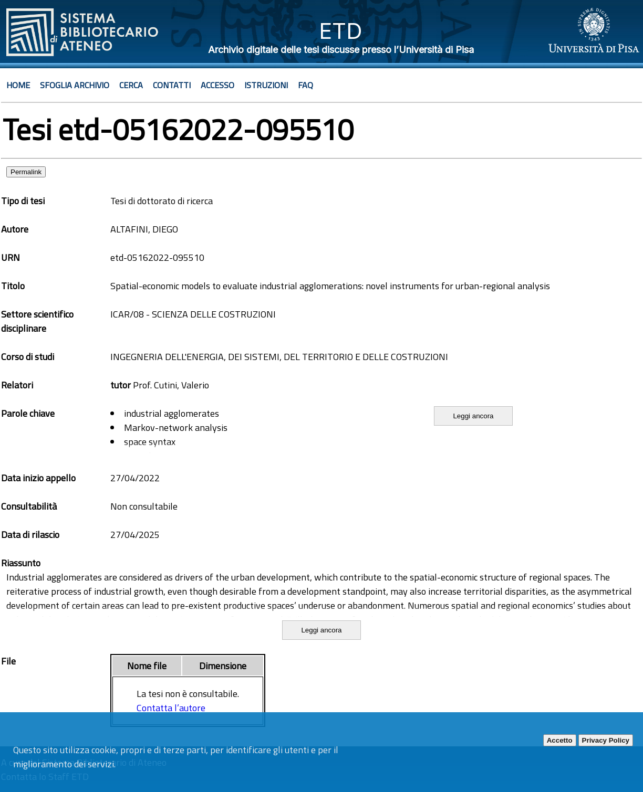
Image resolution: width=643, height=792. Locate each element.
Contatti (172, 85)
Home (18, 85)
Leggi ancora (473, 416)
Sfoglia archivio (74, 85)
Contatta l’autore (171, 708)
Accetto (560, 740)
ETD (340, 30)
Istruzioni (266, 85)
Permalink (26, 172)
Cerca (131, 85)
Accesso (217, 85)
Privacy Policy (605, 740)
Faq (305, 85)
